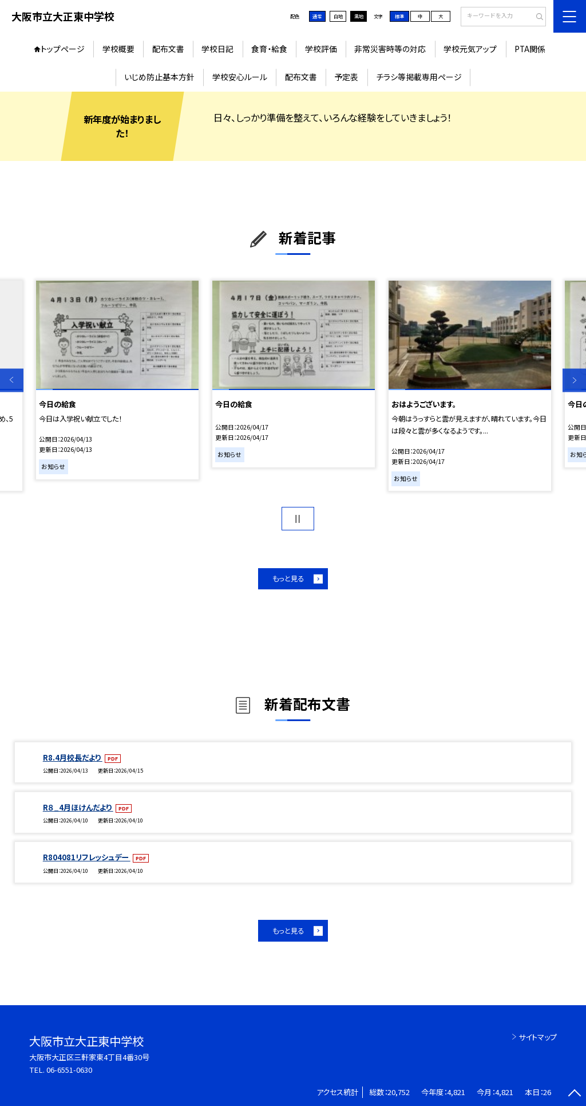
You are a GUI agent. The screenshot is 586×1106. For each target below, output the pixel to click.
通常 (317, 16)
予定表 (346, 76)
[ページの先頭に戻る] (574, 1094)
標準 (399, 16)
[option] (117, 380)
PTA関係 (529, 48)
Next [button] (574, 380)
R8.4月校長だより (72, 757)
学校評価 (321, 48)
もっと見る (288, 578)
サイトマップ (537, 1037)
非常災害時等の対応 (390, 48)
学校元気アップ (470, 48)
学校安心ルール (239, 76)
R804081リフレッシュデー (86, 857)
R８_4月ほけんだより (78, 807)
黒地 (358, 16)
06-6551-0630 (69, 1069)
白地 (338, 16)
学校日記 (217, 48)
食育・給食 (269, 48)
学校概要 (118, 48)
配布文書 (168, 48)
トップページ (63, 48)
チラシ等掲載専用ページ (419, 76)
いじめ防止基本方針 (159, 76)
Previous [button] (11, 380)
